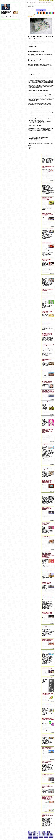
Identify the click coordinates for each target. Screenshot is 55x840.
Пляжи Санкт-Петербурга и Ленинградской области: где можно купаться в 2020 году (48, 391)
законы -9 (44, 832)
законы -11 (30, 833)
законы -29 (46, 836)
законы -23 (41, 835)
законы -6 (30, 832)
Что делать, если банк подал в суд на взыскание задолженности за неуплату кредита (48, 596)
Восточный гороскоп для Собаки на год (47, 762)
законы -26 (30, 836)
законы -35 (51, 837)
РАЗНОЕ (36, 2)
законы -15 (51, 833)
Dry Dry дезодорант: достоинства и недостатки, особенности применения (47, 537)
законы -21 (30, 835)
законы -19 (46, 834)
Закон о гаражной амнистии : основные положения (48, 183)
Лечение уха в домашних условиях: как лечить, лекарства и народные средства (47, 705)
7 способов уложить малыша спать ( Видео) (47, 668)
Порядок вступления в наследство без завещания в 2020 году (47, 214)
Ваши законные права (47, 0)
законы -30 (51, 836)
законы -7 (35, 832)
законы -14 (46, 833)
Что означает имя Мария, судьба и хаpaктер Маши (47, 382)
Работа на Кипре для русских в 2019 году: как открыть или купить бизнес (47, 155)
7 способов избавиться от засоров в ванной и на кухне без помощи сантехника (47, 806)
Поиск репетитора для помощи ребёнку (46, 276)
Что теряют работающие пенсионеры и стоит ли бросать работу (47, 334)
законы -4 (44, 831)
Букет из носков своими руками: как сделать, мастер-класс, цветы (47, 481)
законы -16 (30, 834)
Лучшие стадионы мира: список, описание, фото (47, 613)
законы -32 (35, 837)
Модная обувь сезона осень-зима (46, 260)
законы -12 (35, 833)
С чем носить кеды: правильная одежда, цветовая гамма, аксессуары (46, 323)
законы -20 (51, 834)
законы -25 (51, 835)
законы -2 (35, 831)
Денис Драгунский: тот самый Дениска (46, 735)
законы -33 (41, 837)
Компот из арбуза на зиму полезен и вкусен (47, 694)
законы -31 (30, 837)
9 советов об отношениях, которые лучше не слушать (47, 651)
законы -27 (35, 836)
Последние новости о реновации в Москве (46, 583)
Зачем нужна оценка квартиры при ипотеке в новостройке (47, 508)
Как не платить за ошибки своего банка (47, 290)
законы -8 (39, 832)
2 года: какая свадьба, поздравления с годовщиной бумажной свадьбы (47, 468)
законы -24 (46, 835)
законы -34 (46, 837)
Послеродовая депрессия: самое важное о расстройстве (47, 775)
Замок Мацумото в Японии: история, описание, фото (47, 748)
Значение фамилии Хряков (47, 228)
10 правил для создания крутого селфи (47, 312)
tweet (31, 147)
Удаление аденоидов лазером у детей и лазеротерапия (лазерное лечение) (47, 786)
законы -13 (41, 833)
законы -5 (49, 831)
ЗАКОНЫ (32, 2)
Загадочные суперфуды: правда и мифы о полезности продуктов (47, 198)
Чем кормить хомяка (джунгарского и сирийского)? (46, 523)
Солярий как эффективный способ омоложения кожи (47, 444)
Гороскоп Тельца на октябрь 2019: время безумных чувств (46, 626)
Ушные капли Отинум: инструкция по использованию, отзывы (47, 298)
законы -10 (49, 832)
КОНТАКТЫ (41, 2)
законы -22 (35, 835)
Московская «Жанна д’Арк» (47, 677)
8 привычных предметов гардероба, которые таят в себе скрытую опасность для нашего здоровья (47, 798)
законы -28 (41, 836)
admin (29, 145)
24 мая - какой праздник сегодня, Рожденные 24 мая (48, 719)
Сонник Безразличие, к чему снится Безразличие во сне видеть (48, 345)
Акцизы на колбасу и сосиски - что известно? (47, 243)
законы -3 (39, 831)
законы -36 (30, 838)
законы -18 (41, 834)
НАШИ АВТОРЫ (48, 2)
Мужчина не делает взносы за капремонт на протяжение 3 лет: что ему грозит (47, 815)
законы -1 (30, 831)
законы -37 (35, 838)
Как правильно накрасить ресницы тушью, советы (47, 640)
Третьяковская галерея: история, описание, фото (47, 371)
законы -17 (35, 834)
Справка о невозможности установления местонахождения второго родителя (47, 431)
